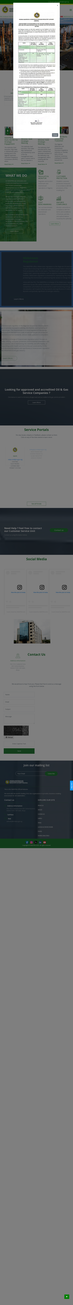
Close (55, 135)
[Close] (57, 5)
